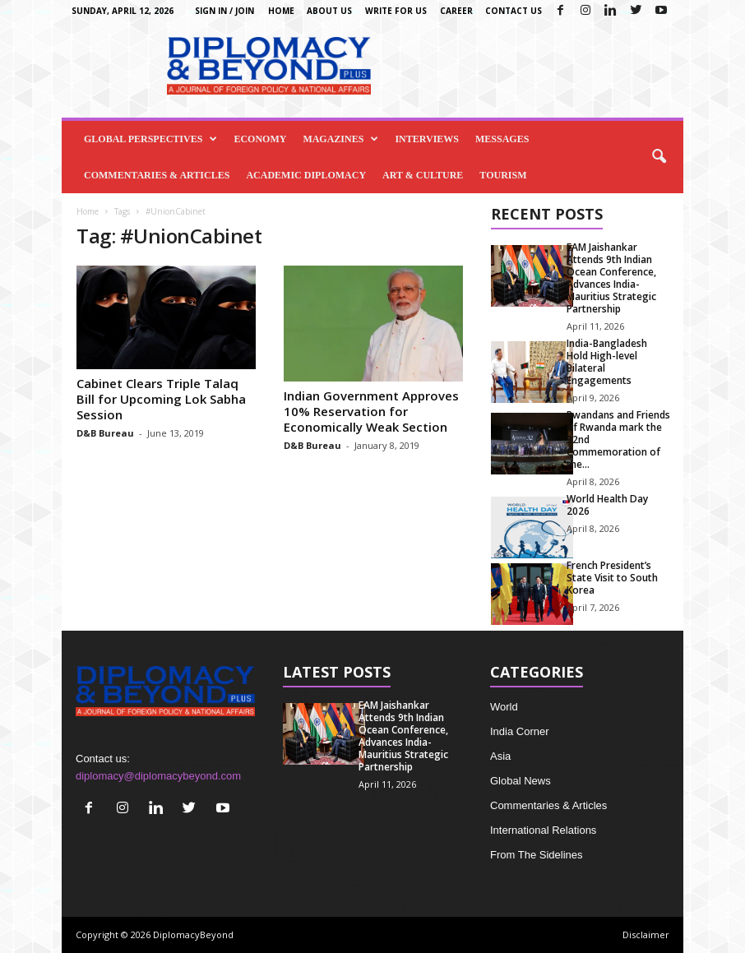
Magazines (340, 139)
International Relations (543, 830)
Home (281, 10)
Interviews (427, 139)
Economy (260, 139)
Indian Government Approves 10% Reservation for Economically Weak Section (371, 411)
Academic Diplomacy (306, 175)
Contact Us (513, 10)
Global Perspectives (150, 139)
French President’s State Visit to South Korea (612, 577)
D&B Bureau (105, 433)
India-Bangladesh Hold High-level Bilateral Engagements (607, 361)
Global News (520, 781)
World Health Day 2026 (607, 505)
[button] (659, 157)
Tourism (502, 175)
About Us (329, 10)
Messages (502, 139)
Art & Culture (422, 175)
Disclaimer (645, 934)
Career (456, 10)
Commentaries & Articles (156, 175)
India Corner (519, 731)
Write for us (396, 10)
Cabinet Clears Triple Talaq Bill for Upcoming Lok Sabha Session (161, 399)
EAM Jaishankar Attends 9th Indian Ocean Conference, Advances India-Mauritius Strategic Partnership (611, 278)
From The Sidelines (536, 855)
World (504, 707)
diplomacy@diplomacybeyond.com (158, 776)
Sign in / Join (224, 10)
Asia (500, 756)
